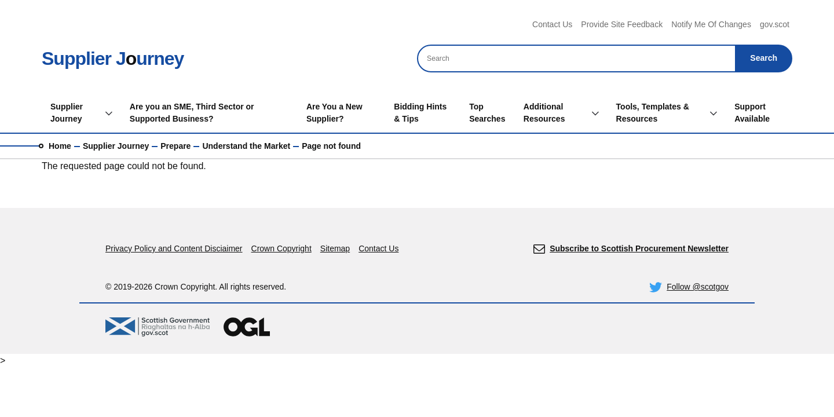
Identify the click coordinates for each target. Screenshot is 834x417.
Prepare (175, 146)
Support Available (752, 112)
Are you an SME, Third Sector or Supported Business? (192, 112)
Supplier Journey (66, 112)
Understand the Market (246, 146)
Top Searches (487, 112)
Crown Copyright (281, 248)
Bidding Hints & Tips (420, 112)
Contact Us (552, 24)
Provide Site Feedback (622, 24)
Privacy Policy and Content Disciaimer (174, 248)
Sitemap (335, 248)
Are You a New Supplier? (334, 112)
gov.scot (774, 24)
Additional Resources (544, 112)
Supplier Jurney (113, 58)
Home (60, 146)
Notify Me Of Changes (711, 24)
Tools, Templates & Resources (652, 112)
